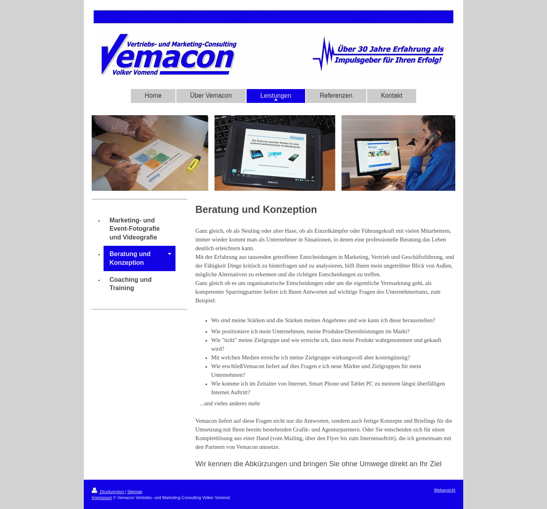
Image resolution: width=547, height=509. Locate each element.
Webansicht (444, 490)
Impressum (102, 498)
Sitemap (134, 492)
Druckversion (108, 492)
